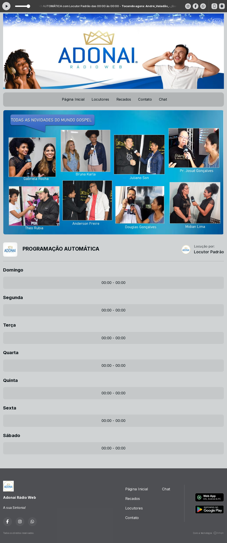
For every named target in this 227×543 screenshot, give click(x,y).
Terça (9, 325)
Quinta (10, 380)
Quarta (10, 352)
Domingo (13, 270)
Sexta (9, 408)
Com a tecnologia (208, 533)
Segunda (13, 297)
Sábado (11, 435)
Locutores (100, 99)
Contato (145, 99)
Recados (123, 99)
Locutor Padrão (209, 252)
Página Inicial (73, 99)
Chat (163, 99)
